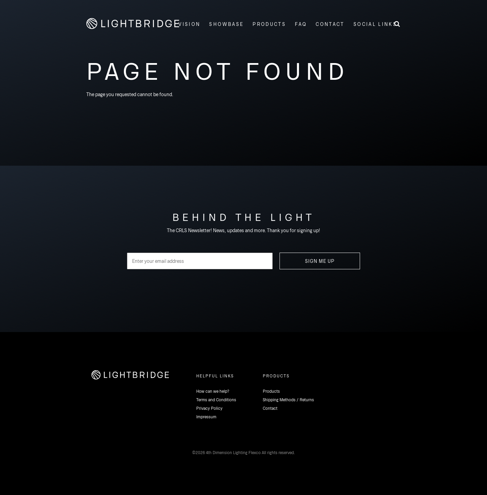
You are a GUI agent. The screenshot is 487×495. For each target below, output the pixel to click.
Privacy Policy (209, 408)
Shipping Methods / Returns (288, 399)
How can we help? (212, 391)
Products (271, 391)
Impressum (206, 416)
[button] (374, 24)
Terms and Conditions (216, 399)
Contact (270, 408)
